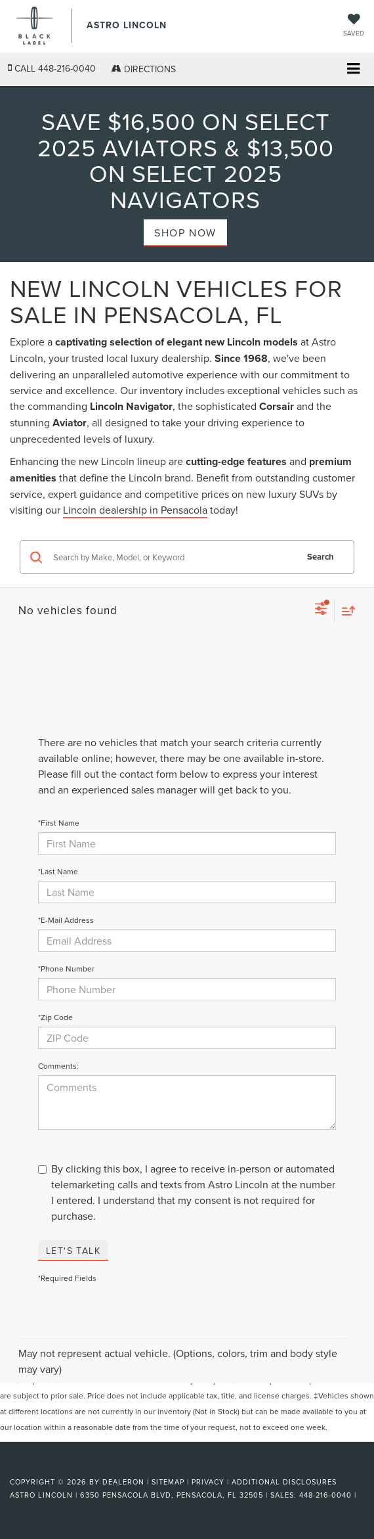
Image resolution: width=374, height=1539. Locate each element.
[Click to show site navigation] (353, 70)
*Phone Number (66, 968)
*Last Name (58, 871)
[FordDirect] (43, 1466)
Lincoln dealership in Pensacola (135, 509)
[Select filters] (321, 610)
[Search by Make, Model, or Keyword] (173, 557)
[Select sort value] (345, 610)
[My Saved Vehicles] (353, 25)
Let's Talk (73, 1250)
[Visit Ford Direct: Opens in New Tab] (11, 1508)
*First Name (58, 822)
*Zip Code (55, 1017)
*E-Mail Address (66, 920)
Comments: (58, 1065)
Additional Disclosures (284, 1482)
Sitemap (168, 1482)
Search (320, 556)
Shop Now (185, 232)
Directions (144, 69)
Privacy (208, 1482)
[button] (52, 69)
